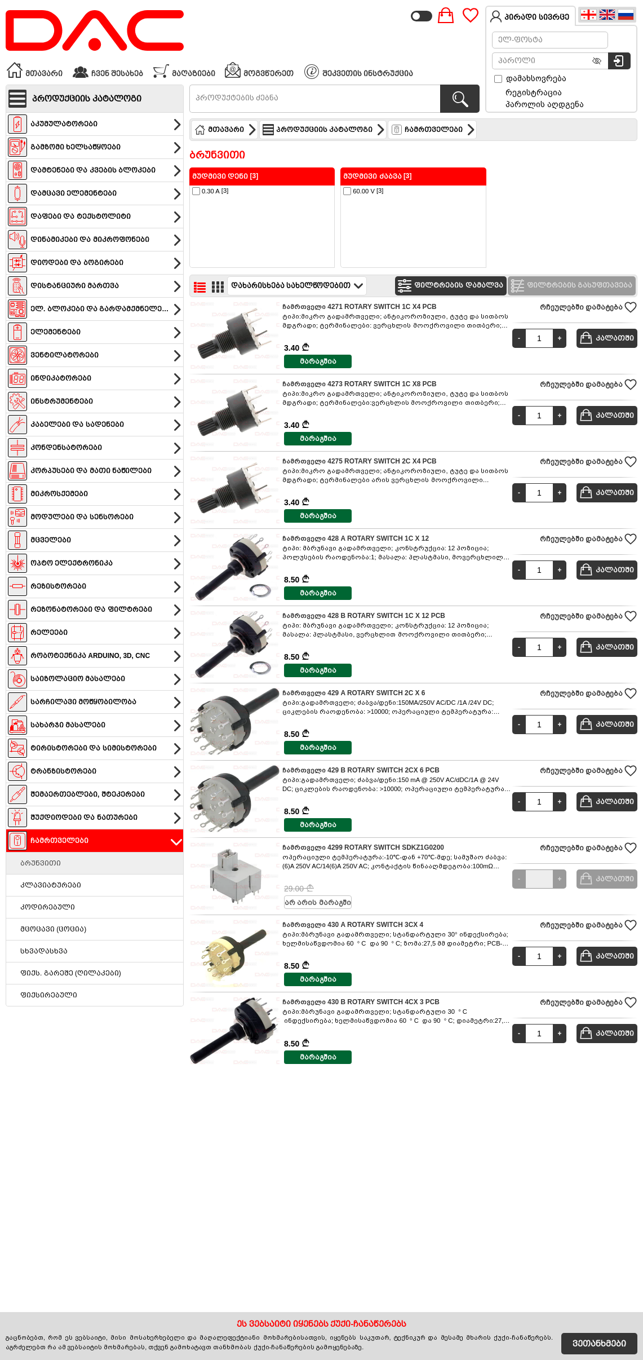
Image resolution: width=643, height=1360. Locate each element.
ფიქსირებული (48, 995)
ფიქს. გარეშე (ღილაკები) (70, 973)
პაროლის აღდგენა (544, 104)
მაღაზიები (184, 70)
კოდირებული (47, 907)
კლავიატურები (50, 885)
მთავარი (34, 70)
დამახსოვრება (530, 78)
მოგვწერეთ (259, 70)
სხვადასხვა (44, 951)
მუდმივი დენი (220, 176)
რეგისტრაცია (533, 92)
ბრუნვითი (40, 863)
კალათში (606, 338)
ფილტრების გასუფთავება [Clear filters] (570, 286)
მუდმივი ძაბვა (372, 176)
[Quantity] (539, 338)
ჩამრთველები (433, 129)
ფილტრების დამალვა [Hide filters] (449, 286)
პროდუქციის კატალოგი (324, 129)
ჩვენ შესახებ (108, 70)
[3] (210, 191)
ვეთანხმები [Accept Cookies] (599, 1343)
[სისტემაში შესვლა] (619, 60)
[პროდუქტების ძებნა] (460, 99)
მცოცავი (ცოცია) (53, 929)
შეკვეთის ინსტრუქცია (359, 71)
